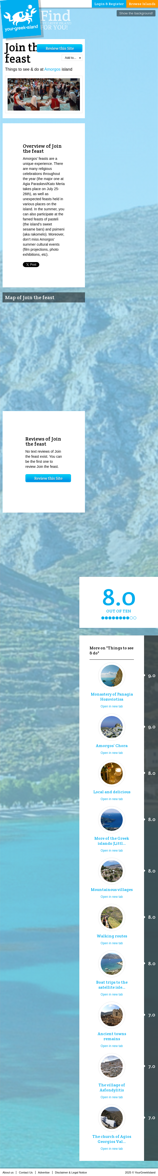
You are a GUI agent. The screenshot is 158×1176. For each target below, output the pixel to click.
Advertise (45, 1172)
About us (9, 1172)
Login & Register (109, 4)
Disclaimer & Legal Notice (72, 1172)
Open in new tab (112, 706)
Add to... (73, 58)
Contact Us (27, 1172)
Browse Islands (142, 4)
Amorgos (52, 69)
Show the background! (136, 13)
